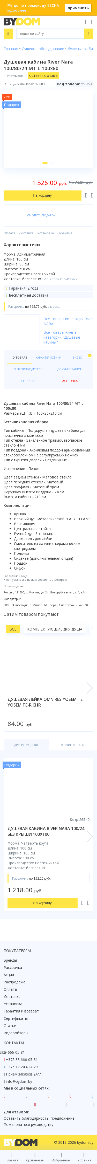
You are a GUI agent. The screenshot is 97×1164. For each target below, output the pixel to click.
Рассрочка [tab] (69, 381)
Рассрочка (13, 967)
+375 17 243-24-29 (22, 1066)
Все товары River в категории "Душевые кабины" (61, 337)
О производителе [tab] (28, 369)
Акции (9, 974)
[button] (45, 163)
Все (12, 629)
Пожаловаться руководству (28, 1124)
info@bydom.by (19, 1081)
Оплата (9, 233)
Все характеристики (60, 278)
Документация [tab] (69, 369)
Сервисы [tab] (28, 381)
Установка (45, 233)
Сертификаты (16, 1018)
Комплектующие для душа (54, 629)
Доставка (26, 233)
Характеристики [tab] (48, 357)
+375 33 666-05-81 (22, 1059)
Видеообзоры (16, 1032)
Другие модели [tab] (26, 745)
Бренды (10, 960)
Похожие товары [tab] (71, 745)
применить (78, 7)
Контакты (14, 1042)
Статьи (10, 1025)
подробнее (15, 10)
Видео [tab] (81, 356)
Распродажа (14, 982)
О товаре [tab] (19, 357)
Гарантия (64, 233)
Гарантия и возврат (21, 1011)
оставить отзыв (43, 75)
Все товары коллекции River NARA (68, 321)
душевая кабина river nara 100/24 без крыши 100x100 (46, 831)
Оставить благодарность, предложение (39, 1118)
